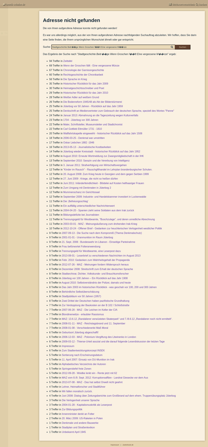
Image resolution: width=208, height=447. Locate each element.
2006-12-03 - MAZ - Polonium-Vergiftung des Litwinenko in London (99, 337)
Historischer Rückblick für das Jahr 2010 (85, 92)
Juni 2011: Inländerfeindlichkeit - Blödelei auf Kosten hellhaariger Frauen (103, 183)
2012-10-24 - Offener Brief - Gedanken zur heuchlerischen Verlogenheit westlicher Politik (112, 228)
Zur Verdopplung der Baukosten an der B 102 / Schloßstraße (95, 305)
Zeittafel (67, 61)
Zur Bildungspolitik (72, 409)
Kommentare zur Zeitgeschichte (22, 18)
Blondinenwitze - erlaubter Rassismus (83, 314)
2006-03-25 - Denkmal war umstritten (84, 138)
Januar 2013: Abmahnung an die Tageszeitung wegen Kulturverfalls (100, 115)
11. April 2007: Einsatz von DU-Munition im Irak (88, 359)
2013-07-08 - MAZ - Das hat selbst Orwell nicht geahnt (92, 382)
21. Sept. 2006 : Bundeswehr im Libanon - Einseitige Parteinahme (98, 242)
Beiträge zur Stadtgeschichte (18, 42)
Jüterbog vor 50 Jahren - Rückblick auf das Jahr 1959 (93, 106)
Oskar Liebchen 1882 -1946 (78, 142)
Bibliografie (9, 48)
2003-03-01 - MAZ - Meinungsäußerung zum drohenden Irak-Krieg (100, 224)
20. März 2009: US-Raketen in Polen (82, 418)
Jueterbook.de (127, 445)
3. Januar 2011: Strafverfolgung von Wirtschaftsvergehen (95, 165)
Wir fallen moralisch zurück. (77, 391)
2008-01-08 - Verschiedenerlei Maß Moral (85, 328)
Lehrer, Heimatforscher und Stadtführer (83, 386)
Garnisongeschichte (16, 25)
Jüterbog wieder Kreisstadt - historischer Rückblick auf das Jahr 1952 (101, 151)
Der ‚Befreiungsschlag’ (75, 201)
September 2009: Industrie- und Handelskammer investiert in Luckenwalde (104, 196)
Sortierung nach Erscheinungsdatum (82, 355)
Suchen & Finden (13, 60)
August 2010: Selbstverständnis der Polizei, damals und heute (96, 282)
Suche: (47, 47)
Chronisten (11, 12)
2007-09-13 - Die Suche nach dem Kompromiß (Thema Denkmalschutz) (102, 233)
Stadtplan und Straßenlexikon (78, 427)
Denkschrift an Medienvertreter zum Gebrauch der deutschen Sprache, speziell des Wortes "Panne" (118, 110)
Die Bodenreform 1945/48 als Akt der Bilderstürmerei (92, 102)
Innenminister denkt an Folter (78, 414)
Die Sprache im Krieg (75, 79)
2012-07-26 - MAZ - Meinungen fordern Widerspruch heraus (95, 264)
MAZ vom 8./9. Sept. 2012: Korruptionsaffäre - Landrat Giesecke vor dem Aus (105, 377)
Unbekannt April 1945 (74, 432)
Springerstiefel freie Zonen (76, 368)
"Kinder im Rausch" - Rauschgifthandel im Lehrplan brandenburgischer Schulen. (107, 169)
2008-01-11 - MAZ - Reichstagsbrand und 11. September (93, 323)
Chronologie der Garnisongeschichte (83, 70)
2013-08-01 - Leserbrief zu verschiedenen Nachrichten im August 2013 (101, 255)
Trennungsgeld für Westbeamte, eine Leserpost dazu (91, 251)
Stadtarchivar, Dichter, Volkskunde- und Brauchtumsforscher (95, 273)
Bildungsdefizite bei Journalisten (81, 214)
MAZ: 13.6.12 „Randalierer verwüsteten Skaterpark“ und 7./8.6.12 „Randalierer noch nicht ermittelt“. (117, 319)
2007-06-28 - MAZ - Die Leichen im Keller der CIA (89, 309)
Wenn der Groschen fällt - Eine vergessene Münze (91, 65)
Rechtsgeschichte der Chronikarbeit (83, 74)
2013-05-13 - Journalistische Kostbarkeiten (87, 147)
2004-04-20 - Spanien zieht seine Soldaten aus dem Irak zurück (98, 210)
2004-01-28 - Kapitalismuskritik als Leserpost (87, 404)
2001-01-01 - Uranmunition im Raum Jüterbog (87, 237)
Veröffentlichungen (15, 31)
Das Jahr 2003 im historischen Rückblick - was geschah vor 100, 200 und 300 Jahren (109, 287)
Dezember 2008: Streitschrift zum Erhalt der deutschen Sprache (97, 269)
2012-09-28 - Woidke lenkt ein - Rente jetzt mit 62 (89, 373)
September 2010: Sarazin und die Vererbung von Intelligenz (96, 160)
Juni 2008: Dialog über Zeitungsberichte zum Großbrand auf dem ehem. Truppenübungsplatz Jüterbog (119, 395)
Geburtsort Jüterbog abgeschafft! (80, 332)
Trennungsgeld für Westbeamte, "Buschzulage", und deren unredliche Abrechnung (109, 219)
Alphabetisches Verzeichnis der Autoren (84, 364)
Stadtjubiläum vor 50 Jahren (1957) (81, 296)
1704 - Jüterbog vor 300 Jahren (80, 120)
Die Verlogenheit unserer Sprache (81, 400)
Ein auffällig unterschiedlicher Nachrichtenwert (89, 205)
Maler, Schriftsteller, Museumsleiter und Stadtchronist (92, 124)
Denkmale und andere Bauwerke (80, 423)
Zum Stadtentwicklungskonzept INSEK (83, 350)
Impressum (10, 55)
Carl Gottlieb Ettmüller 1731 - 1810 (82, 129)
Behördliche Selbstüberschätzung (80, 291)
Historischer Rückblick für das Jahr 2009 (85, 83)
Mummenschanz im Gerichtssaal (81, 192)
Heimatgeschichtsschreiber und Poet (83, 88)
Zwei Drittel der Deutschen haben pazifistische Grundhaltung (95, 301)
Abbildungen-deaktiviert (18, 65)
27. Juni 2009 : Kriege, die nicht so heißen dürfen (90, 178)
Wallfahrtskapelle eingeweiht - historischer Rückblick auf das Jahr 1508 (102, 133)
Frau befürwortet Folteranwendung (81, 246)
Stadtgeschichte (14, 37)
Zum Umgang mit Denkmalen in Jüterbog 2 (87, 187)
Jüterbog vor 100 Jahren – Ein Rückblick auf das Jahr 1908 (95, 278)
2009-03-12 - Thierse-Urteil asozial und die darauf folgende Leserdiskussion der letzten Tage (113, 341)
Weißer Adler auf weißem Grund (81, 97)
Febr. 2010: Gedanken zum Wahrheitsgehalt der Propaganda (96, 260)
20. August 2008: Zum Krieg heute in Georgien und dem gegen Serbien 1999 (106, 174)
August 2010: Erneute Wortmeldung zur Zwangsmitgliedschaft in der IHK (103, 156)
